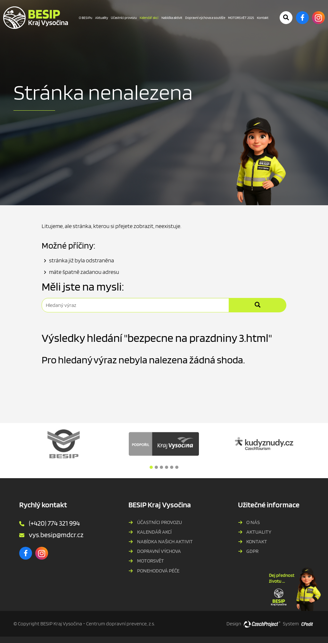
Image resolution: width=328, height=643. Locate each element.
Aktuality (258, 532)
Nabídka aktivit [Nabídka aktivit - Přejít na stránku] (171, 17)
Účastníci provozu (159, 522)
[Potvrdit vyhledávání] (286, 17)
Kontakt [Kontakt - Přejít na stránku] (262, 17)
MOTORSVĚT (150, 561)
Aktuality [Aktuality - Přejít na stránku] (101, 17)
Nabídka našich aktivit (165, 541)
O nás (253, 522)
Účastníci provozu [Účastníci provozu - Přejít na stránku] (124, 17)
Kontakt (256, 541)
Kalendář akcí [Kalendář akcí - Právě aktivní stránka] (149, 17)
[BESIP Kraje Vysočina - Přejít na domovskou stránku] (35, 17)
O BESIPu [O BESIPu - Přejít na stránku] (85, 17)
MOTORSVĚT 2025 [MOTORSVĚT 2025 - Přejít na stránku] (241, 17)
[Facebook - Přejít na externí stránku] (302, 17)
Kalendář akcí (154, 532)
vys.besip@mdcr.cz (56, 534)
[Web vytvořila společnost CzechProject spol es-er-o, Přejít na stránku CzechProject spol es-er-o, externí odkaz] (262, 624)
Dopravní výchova (159, 551)
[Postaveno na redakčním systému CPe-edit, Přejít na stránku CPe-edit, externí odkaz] (307, 622)
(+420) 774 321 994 (54, 523)
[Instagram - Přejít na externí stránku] (318, 17)
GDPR (252, 551)
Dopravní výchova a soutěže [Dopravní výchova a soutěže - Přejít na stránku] (205, 17)
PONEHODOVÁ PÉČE (158, 571)
